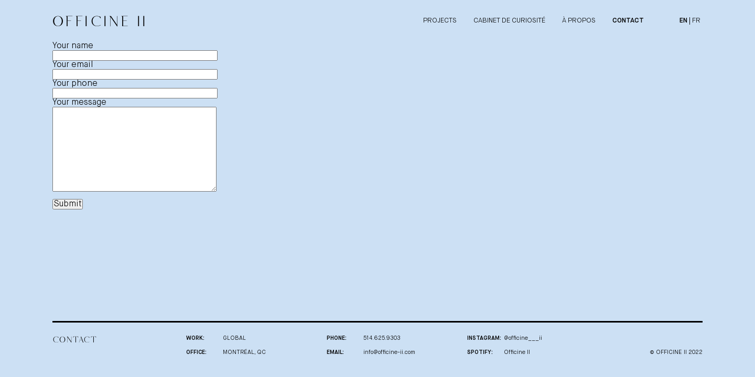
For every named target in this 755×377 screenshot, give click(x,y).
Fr (696, 20)
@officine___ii (523, 338)
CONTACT (628, 20)
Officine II (517, 352)
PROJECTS (440, 20)
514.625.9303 (382, 338)
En (683, 20)
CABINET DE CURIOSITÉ (509, 20)
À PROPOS (579, 20)
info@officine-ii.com (389, 352)
